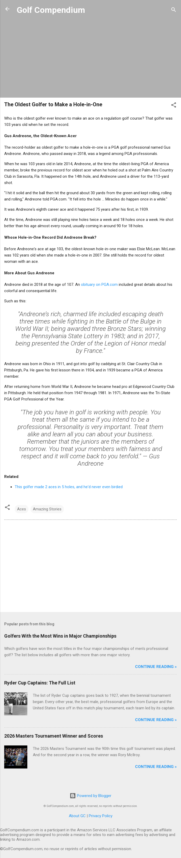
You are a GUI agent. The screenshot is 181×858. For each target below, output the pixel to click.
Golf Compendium (51, 10)
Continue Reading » (156, 666)
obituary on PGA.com (99, 284)
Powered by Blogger (90, 795)
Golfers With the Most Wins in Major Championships (60, 636)
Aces (21, 509)
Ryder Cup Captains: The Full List (39, 683)
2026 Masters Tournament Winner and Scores (53, 736)
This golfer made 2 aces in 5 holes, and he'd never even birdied (69, 486)
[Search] (173, 11)
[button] (173, 106)
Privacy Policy (100, 816)
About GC (77, 816)
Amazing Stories (47, 509)
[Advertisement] (90, 56)
